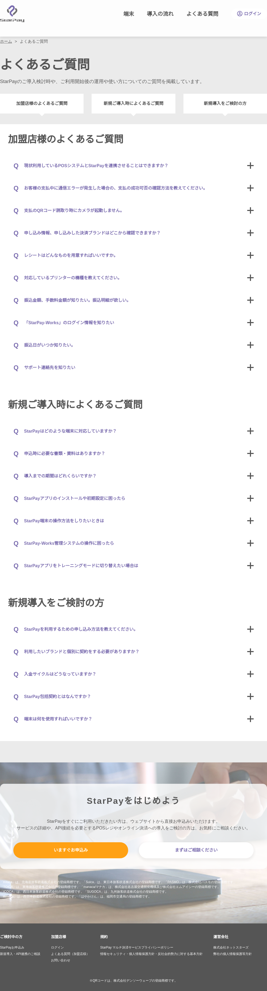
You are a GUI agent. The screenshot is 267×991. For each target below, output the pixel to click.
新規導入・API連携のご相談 (20, 954)
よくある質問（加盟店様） (70, 954)
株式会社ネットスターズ (231, 947)
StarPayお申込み (12, 947)
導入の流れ (160, 14)
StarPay (12, 13)
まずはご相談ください (196, 850)
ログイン (249, 14)
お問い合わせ (60, 960)
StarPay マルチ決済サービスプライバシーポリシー (136, 947)
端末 (128, 14)
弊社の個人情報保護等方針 (232, 954)
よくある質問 (202, 14)
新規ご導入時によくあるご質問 (133, 103)
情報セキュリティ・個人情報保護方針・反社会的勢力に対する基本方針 (151, 954)
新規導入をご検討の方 (225, 103)
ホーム (6, 41)
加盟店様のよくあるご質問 (42, 103)
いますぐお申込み (71, 850)
